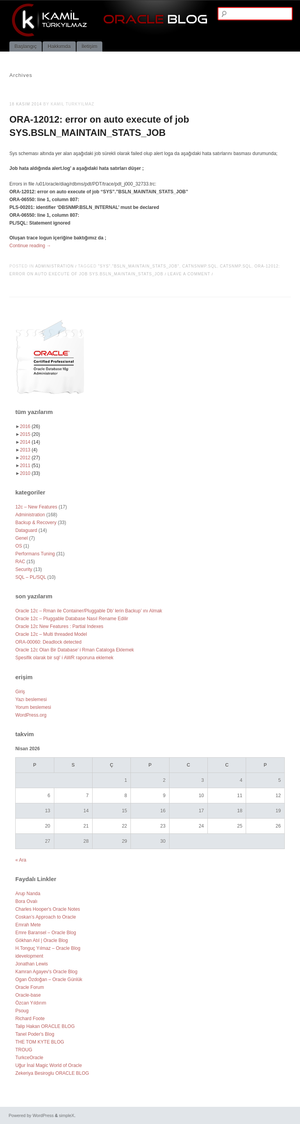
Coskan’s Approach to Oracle (45, 917)
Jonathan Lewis (31, 964)
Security (23, 569)
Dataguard (26, 530)
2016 (30, 426)
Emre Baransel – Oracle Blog (45, 932)
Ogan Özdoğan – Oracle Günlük (48, 979)
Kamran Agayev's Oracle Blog (46, 971)
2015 (30, 434)
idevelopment (29, 956)
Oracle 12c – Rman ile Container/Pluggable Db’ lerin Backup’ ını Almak (88, 611)
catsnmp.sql (236, 266)
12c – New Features (36, 507)
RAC (20, 561)
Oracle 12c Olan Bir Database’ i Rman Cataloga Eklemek (74, 650)
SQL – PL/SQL (30, 577)
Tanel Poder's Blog (34, 1034)
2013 (29, 450)
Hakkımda (59, 46)
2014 (30, 442)
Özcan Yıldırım (30, 1003)
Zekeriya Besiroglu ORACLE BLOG (52, 1073)
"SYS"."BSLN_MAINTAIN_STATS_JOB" (138, 266)
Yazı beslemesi (30, 699)
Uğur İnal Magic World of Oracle (48, 1065)
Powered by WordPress (31, 1115)
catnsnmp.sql (199, 266)
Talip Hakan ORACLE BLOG (45, 1026)
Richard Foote (30, 1018)
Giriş (20, 691)
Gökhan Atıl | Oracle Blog (41, 940)
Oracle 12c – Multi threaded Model (51, 634)
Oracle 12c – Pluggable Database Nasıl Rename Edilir (71, 618)
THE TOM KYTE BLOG (39, 1042)
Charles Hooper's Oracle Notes (47, 909)
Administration (54, 266)
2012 (30, 457)
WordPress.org (30, 715)
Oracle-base (28, 995)
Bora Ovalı (26, 901)
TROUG (23, 1050)
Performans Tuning (35, 554)
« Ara (20, 860)
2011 (30, 465)
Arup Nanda (27, 893)
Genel (21, 538)
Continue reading (30, 245)
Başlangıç (25, 46)
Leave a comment (189, 274)
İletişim (89, 46)
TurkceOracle (29, 1057)
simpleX (66, 1115)
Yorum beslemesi (33, 707)
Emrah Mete (28, 925)
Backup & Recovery (35, 522)
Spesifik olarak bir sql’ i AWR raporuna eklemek (64, 657)
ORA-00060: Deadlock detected (48, 642)
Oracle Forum (29, 987)
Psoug (22, 1010)
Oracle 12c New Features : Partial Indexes (59, 626)
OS (18, 546)
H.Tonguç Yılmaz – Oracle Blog (47, 948)
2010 (30, 473)
